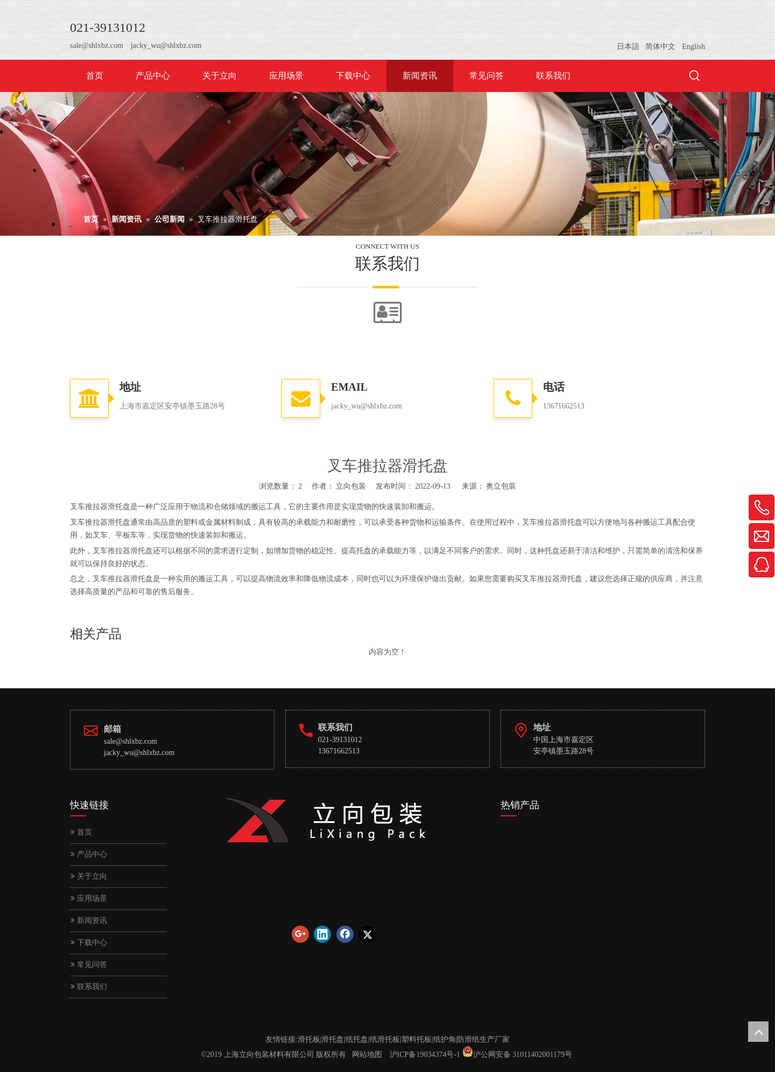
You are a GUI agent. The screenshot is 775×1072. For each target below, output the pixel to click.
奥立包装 (501, 486)
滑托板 (309, 1039)
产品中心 (89, 854)
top (758, 1031)
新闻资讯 (89, 920)
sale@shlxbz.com (96, 45)
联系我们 (89, 987)
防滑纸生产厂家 (483, 1039)
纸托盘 (357, 1039)
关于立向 (89, 876)
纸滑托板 (385, 1039)
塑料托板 (416, 1039)
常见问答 (89, 965)
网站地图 (367, 1054)
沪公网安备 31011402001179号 (522, 1054)
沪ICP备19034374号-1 (425, 1054)
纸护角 (444, 1039)
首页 (81, 832)
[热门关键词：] (694, 76)
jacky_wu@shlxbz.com (166, 45)
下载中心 (89, 943)
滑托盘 (332, 1039)
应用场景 (89, 898)
